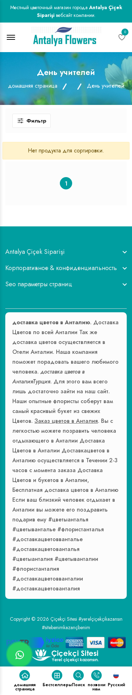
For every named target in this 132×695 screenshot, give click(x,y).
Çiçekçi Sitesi (63, 618)
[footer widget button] (66, 252)
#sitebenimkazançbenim (66, 627)
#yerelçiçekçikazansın (100, 618)
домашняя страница (32, 86)
